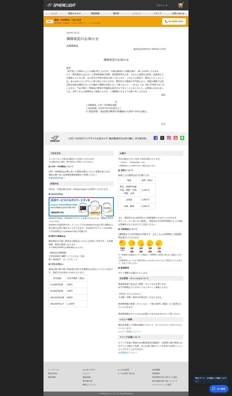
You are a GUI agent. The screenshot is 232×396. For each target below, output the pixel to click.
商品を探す (53, 373)
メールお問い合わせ (126, 373)
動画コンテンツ (89, 385)
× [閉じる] (226, 377)
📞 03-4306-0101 (174, 21)
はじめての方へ (89, 370)
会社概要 (156, 370)
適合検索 (52, 377)
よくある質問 (123, 370)
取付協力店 (87, 381)
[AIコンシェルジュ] (219, 388)
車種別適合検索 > (57, 178)
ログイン (162, 5)
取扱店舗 (86, 377)
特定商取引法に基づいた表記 (164, 377)
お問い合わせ (178, 13)
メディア (157, 13)
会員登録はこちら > (127, 352)
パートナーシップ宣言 (161, 385)
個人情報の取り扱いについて (164, 381)
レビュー (86, 373)
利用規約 (156, 373)
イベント (137, 13)
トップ (54, 13)
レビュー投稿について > (129, 331)
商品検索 (95, 13)
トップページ (53, 370)
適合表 (116, 13)
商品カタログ (74, 13)
